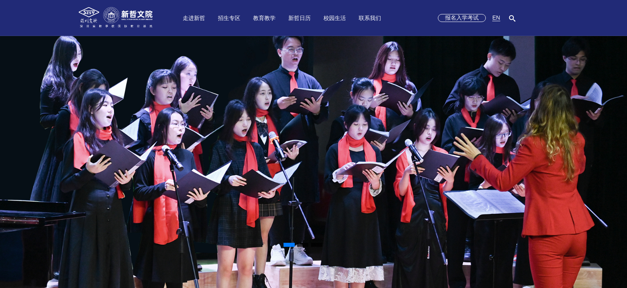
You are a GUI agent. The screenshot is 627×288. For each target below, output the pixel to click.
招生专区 (229, 18)
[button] (289, 245)
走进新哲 (194, 18)
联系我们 (370, 18)
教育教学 (264, 18)
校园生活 (334, 18)
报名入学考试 (462, 17)
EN (496, 17)
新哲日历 (299, 18)
